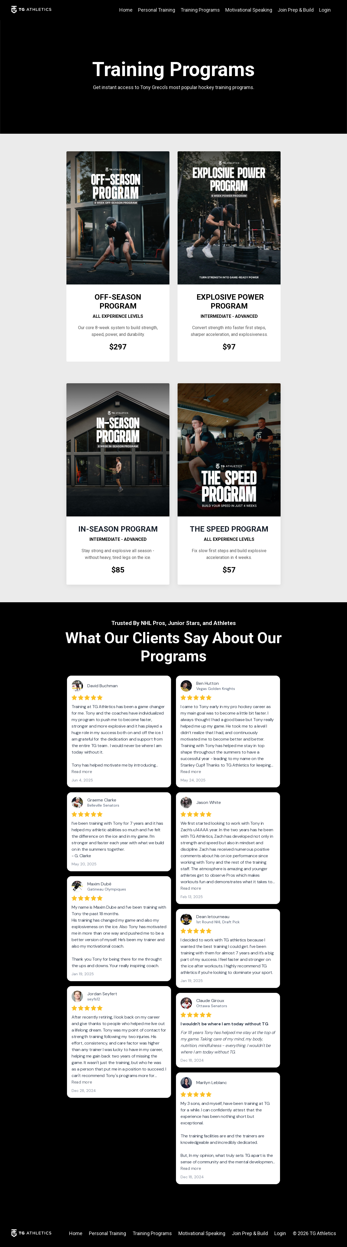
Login (325, 10)
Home (126, 10)
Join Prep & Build (296, 10)
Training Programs (200, 10)
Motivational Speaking (248, 10)
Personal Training (156, 10)
